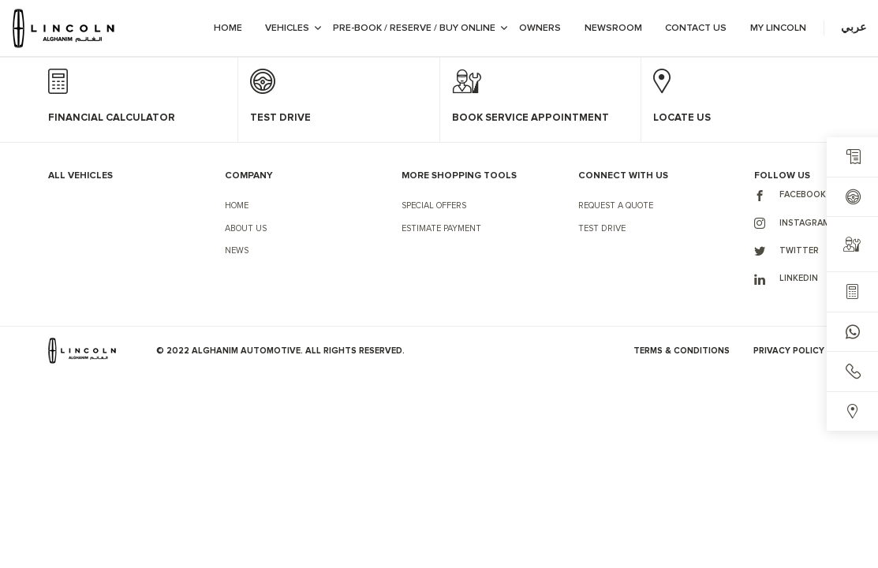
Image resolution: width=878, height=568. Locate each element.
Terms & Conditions (681, 350)
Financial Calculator (111, 118)
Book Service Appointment (530, 118)
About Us (246, 228)
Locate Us (682, 118)
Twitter (786, 250)
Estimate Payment (441, 228)
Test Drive (602, 228)
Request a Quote (615, 205)
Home (236, 205)
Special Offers (434, 205)
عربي (853, 27)
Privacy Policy (788, 350)
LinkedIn (786, 279)
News (236, 250)
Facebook (790, 195)
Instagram (792, 223)
